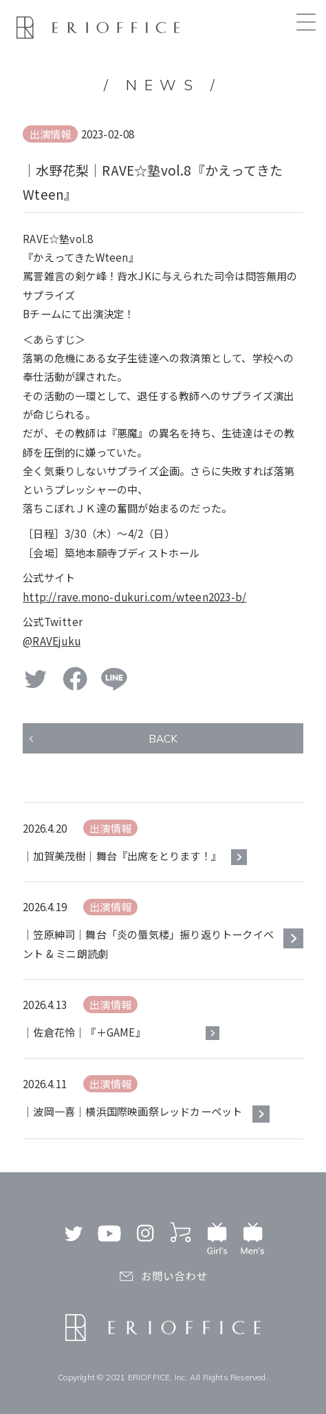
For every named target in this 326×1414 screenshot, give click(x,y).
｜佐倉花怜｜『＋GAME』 (84, 1031)
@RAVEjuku (51, 640)
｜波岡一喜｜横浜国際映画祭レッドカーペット (132, 1111)
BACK (163, 738)
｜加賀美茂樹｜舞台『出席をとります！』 (122, 855)
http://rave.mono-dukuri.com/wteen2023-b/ (134, 596)
